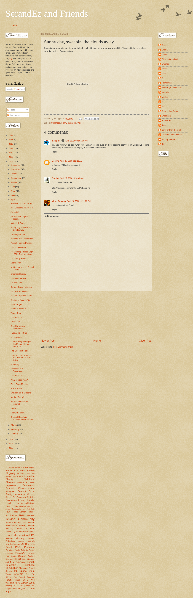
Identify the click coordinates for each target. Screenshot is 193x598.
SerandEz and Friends (46, 13)
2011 (11, 148)
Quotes (22, 556)
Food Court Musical (19, 384)
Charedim (29, 476)
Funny (64, 123)
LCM (21, 535)
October (15, 173)
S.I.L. (164, 101)
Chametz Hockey (18, 274)
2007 (11, 439)
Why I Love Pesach (19, 278)
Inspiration (11, 515)
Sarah (24, 559)
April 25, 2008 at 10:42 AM (71, 178)
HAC (23, 500)
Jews (19, 528)
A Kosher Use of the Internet (20, 402)
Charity (9, 479)
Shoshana (23, 568)
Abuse (24, 467)
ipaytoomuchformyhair (15, 588)
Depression (10, 485)
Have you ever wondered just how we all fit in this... (22, 357)
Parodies (9, 550)
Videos (80, 123)
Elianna (22, 488)
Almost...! (15, 212)
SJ (19, 559)
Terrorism (18, 574)
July (13, 186)
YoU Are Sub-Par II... (20, 291)
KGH (8, 531)
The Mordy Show (18, 258)
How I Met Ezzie (28, 509)
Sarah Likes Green (170, 111)
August (14, 182)
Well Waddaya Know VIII (22, 208)
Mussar (16, 544)
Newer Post (48, 340)
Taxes (8, 574)
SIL (15, 559)
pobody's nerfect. (169, 139)
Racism (31, 556)
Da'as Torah (22, 482)
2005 (11, 448)
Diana (164, 54)
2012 (11, 144)
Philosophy (9, 553)
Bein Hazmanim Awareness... (18, 327)
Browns (20, 473)
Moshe (9, 544)
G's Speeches (19, 497)
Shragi (32, 568)
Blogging (10, 473)
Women (24, 583)
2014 (11, 135)
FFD (164, 73)
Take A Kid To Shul (19, 333)
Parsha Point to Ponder (24, 550)
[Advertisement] (96, 315)
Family (9, 494)
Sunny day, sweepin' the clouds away (21, 228)
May (13, 195)
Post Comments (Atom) (63, 347)
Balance (31, 470)
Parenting (29, 547)
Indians (31, 512)
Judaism (30, 528)
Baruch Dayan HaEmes (21, 287)
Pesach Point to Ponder (21, 243)
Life (32, 535)
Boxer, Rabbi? (17, 388)
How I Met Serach (15, 512)
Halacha (31, 500)
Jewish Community (20, 519)
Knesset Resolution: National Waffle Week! (22, 418)
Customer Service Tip (20, 300)
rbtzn (164, 144)
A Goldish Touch (12, 468)
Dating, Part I (16, 263)
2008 (11, 161)
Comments (13, 115)
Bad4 (22, 470)
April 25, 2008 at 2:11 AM (71, 161)
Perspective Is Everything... (17, 370)
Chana (20, 476)
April (13, 200)
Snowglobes (16, 337)
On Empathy (16, 282)
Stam (32, 571)
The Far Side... (17, 317)
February (15, 429)
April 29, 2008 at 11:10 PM (79, 201)
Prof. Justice (11, 556)
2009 (11, 157)
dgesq (164, 125)
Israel (21, 515)
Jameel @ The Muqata (172, 87)
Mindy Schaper (59, 201)
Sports (23, 571)
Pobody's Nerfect (25, 553)
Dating (32, 482)
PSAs (18, 547)
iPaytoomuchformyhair (172, 134)
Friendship (20, 494)
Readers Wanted (18, 308)
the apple (72, 123)
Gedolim (31, 497)
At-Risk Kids (11, 470)
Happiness (10, 503)
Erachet (55, 178)
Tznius (17, 580)
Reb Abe (9, 559)
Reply (54, 152)
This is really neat (18, 247)
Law (26, 535)
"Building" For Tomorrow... (22, 203)
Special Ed (166, 120)
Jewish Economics (15, 522)
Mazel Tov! (15, 322)
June (13, 191)
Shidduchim (11, 568)
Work (32, 582)
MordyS (55, 161)
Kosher (15, 535)
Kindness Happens (26, 531)
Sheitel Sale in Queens (21, 393)
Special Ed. (11, 571)
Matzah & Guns (17, 223)
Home (13, 25)
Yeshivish (30, 585)
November (16, 169)
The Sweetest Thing (19, 351)
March (14, 425)
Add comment (52, 216)
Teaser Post (16, 313)
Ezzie (32, 491)
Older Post (145, 340)
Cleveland (10, 482)
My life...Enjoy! (17, 397)
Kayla (14, 531)
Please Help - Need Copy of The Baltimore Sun (22, 253)
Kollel (8, 535)
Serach (31, 562)
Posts (11, 110)
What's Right (16, 304)
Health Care (29, 503)
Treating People (18, 234)
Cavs (14, 476)
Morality (21, 541)
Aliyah (32, 467)
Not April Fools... (18, 413)
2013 (11, 139)
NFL (22, 544)
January (15, 433)
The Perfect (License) (24, 577)
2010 (11, 152)
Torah (8, 579)
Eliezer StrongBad (170, 59)
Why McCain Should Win (22, 239)
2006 (11, 443)
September (16, 178)
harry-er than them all (171, 130)
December (16, 165)
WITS (25, 580)
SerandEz (10, 565)
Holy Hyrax (11, 506)
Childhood (55, 123)
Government (12, 500)
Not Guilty (15, 364)
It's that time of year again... (19, 217)
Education (10, 488)
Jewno (13, 408)
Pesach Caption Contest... (22, 295)
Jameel (31, 515)
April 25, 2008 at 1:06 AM (76, 141)
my (10, 58)
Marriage (20, 538)
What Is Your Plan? (19, 380)
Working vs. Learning (14, 586)
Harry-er (19, 503)
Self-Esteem (21, 562)
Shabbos (30, 565)
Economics (29, 485)
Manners (9, 538)
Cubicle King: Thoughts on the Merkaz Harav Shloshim (22, 344)
